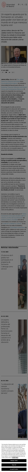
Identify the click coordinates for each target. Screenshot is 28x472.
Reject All (14, 464)
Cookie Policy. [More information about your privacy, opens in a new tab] (15, 457)
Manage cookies (14, 460)
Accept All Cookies (14, 469)
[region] (14, 456)
